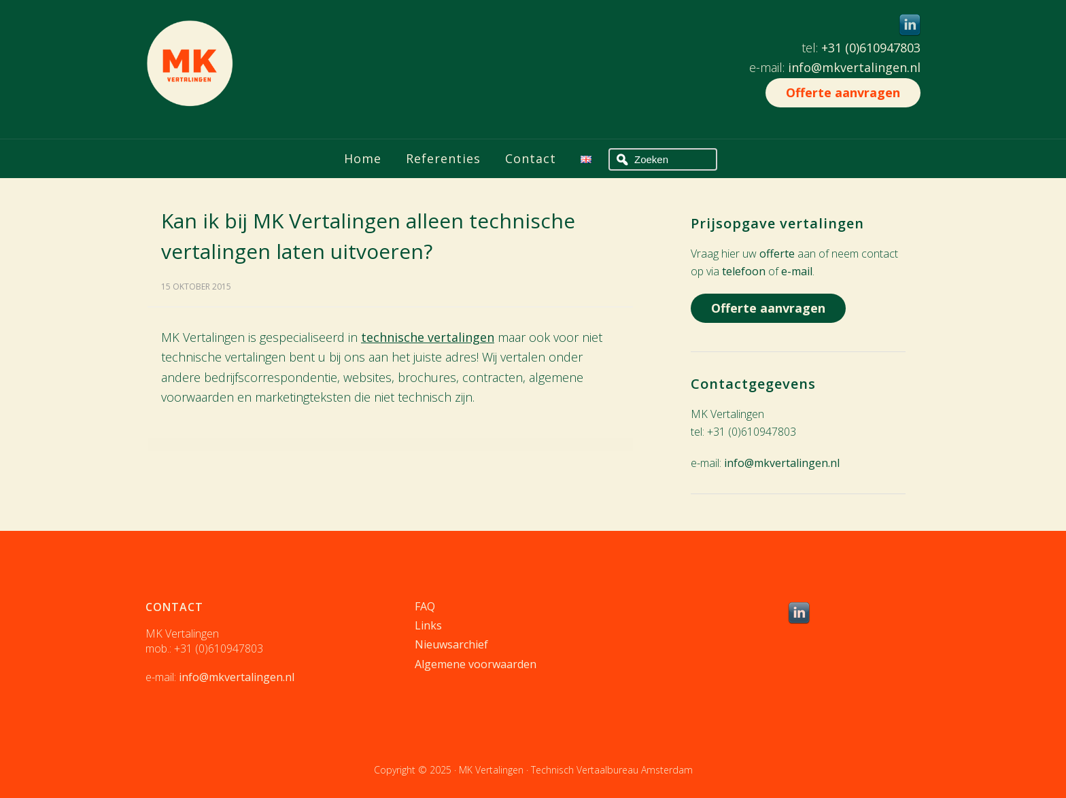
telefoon (744, 271)
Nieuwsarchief (451, 644)
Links (428, 625)
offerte (777, 253)
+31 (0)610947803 (871, 47)
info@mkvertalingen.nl (854, 67)
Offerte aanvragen (843, 92)
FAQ (425, 606)
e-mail (796, 271)
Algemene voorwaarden (475, 664)
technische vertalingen (427, 337)
